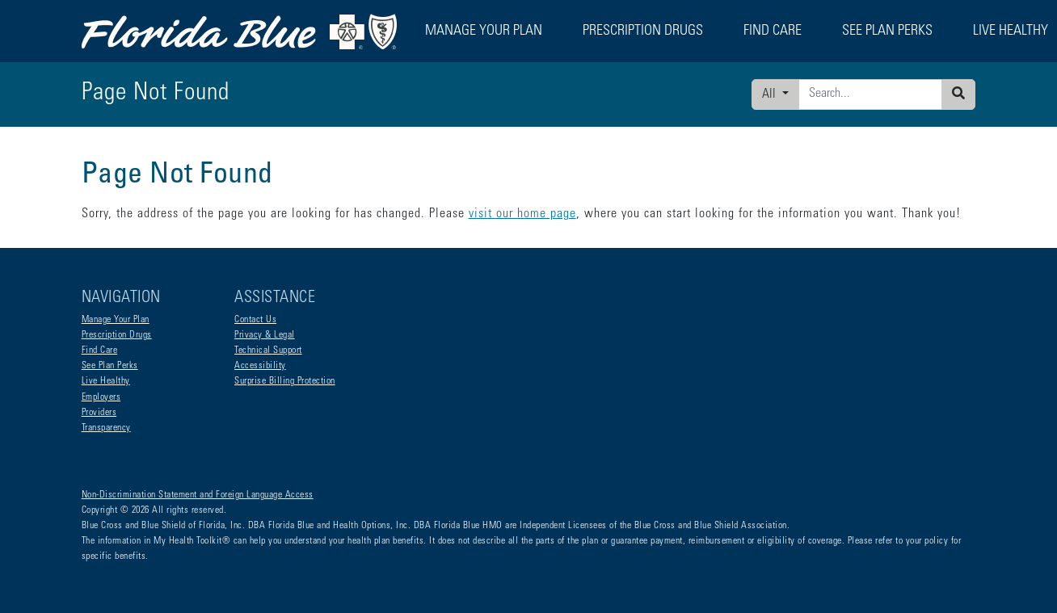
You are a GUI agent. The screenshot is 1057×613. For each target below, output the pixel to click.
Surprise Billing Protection (284, 381)
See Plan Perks (110, 366)
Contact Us (255, 320)
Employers (101, 397)
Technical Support (268, 350)
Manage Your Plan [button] (483, 31)
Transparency (106, 428)
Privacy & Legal (264, 335)
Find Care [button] (772, 31)
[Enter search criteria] (870, 94)
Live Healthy (106, 381)
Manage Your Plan (115, 320)
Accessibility (260, 366)
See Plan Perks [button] (887, 31)
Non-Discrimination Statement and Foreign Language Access (198, 495)
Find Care (100, 350)
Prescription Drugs (643, 31)
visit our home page (522, 214)
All (770, 94)
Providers (99, 413)
